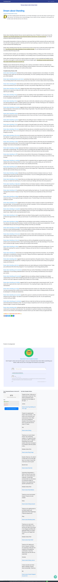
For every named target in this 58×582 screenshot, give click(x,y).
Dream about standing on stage (10, 221)
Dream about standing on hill (10, 190)
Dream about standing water (10, 307)
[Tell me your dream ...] (30, 369)
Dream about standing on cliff (10, 154)
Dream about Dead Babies (28, 489)
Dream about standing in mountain (11, 107)
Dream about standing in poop (10, 113)
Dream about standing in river (10, 124)
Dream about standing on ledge (10, 196)
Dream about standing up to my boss (12, 295)
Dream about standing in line (10, 101)
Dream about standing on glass (10, 173)
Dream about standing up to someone (12, 301)
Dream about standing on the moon (11, 234)
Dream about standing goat (9, 83)
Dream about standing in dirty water (11, 88)
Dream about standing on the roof (11, 240)
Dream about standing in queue (10, 119)
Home (49, 1)
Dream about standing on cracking (11, 160)
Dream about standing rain (9, 252)
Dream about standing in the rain (11, 129)
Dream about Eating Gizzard (28, 504)
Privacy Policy (52, 1)
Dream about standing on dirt (10, 166)
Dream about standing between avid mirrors (13, 79)
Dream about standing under (10, 259)
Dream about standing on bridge (10, 148)
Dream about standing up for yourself (12, 276)
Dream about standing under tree (11, 265)
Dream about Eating (26, 430)
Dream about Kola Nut (27, 468)
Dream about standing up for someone (12, 270)
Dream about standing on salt (10, 215)
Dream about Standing (13, 11)
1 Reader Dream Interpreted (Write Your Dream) (10, 13)
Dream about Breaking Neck (28, 519)
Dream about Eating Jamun (28, 560)
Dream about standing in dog (10, 94)
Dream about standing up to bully (11, 288)
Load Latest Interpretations (11, 408)
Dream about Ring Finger (28, 452)
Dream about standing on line (10, 202)
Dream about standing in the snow (11, 135)
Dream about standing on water (10, 246)
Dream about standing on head (10, 179)
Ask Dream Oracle (7, 1)
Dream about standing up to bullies (11, 282)
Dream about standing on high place (11, 184)
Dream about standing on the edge (11, 227)
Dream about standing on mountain (11, 209)
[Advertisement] (29, 27)
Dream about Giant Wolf (27, 540)
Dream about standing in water (10, 141)
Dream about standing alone (10, 73)
